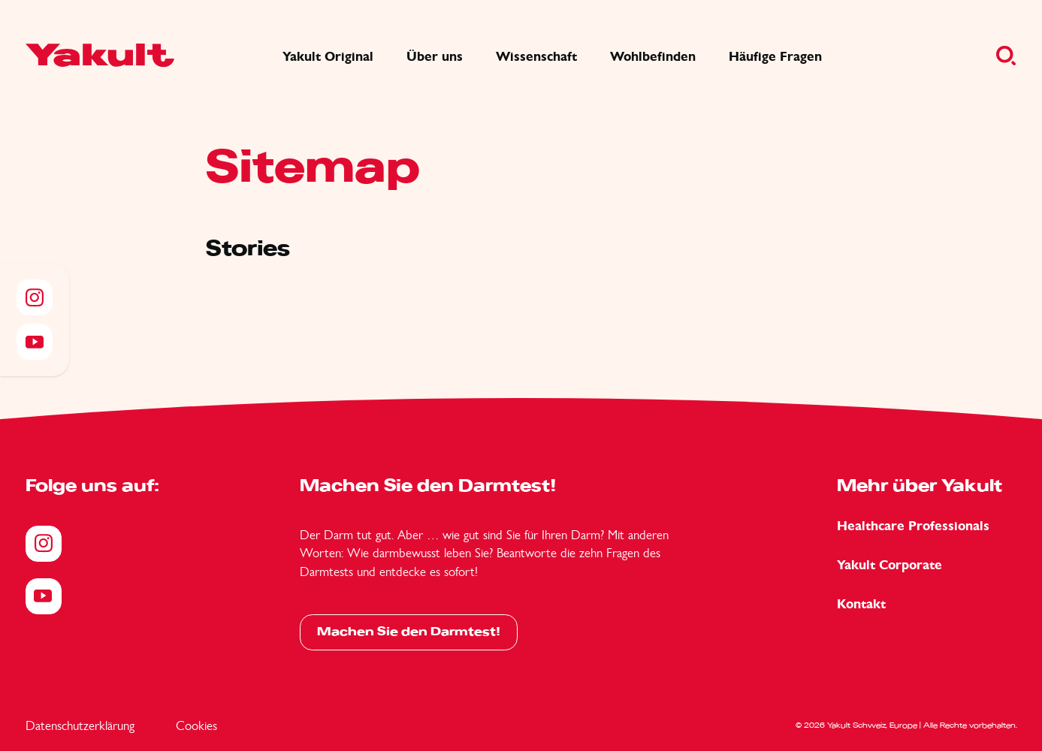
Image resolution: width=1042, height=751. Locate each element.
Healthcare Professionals (913, 526)
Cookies (196, 725)
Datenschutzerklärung (80, 725)
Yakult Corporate (889, 565)
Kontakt (861, 604)
